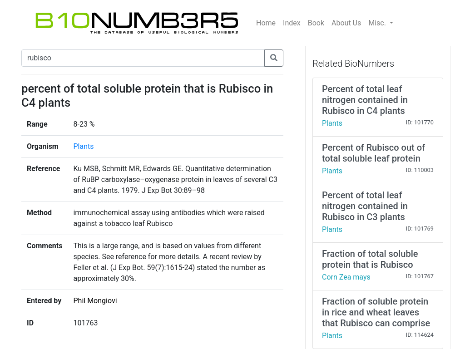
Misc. (378, 23)
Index (292, 23)
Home (266, 23)
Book (316, 23)
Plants (83, 146)
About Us (346, 23)
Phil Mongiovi (95, 300)
